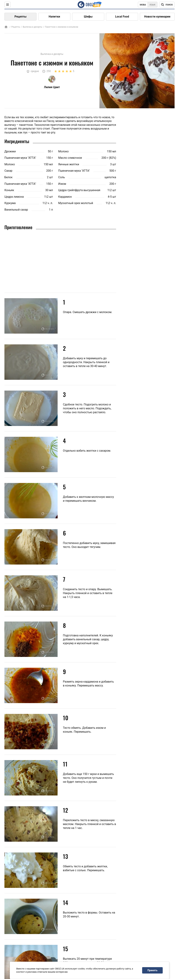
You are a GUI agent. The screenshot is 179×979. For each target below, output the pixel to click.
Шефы (88, 16)
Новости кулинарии (157, 16)
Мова (143, 5)
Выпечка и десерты (32, 27)
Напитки (54, 16)
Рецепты (21, 16)
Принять (152, 970)
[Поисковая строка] (166, 4)
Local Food (122, 16)
